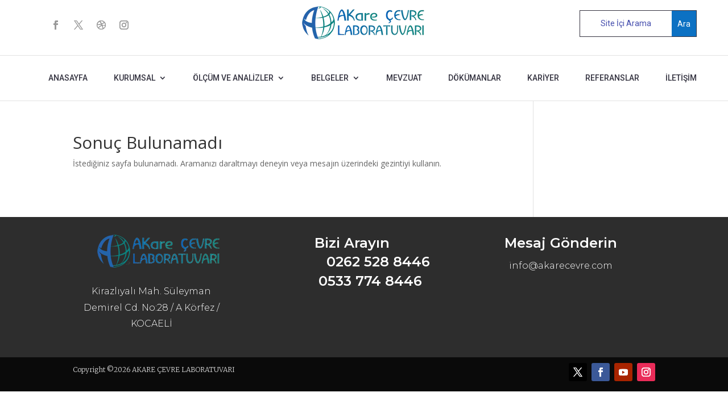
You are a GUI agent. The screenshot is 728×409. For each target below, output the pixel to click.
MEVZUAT (404, 77)
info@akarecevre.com (561, 265)
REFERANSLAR (612, 77)
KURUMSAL (134, 77)
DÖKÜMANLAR (474, 77)
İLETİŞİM (681, 77)
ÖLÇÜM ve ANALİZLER (233, 77)
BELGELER (330, 77)
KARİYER (543, 77)
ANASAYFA (68, 77)
